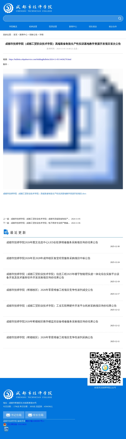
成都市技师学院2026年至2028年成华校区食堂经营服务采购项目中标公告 (48, 258)
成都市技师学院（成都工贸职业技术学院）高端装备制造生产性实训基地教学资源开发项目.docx (44, 193)
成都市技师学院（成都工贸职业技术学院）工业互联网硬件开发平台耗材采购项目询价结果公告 (61, 305)
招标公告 (33, 34)
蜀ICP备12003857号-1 (35, 421)
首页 (15, 34)
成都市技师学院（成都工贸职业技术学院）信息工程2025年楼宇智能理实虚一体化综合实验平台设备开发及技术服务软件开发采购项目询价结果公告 (62, 276)
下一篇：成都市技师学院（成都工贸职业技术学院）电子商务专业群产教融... (41, 223)
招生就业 (93, 26)
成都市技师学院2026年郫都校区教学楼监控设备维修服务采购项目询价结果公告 (52, 321)
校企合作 (113, 26)
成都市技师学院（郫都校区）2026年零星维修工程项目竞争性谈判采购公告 (49, 337)
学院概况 (13, 26)
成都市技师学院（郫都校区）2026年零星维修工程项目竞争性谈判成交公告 (49, 289)
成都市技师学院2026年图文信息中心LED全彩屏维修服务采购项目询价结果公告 (52, 242)
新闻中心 (73, 26)
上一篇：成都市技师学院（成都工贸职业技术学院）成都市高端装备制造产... (41, 219)
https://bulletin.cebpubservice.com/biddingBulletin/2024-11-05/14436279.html (40, 59)
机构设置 (33, 26)
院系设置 (53, 26)
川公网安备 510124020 (14, 424)
